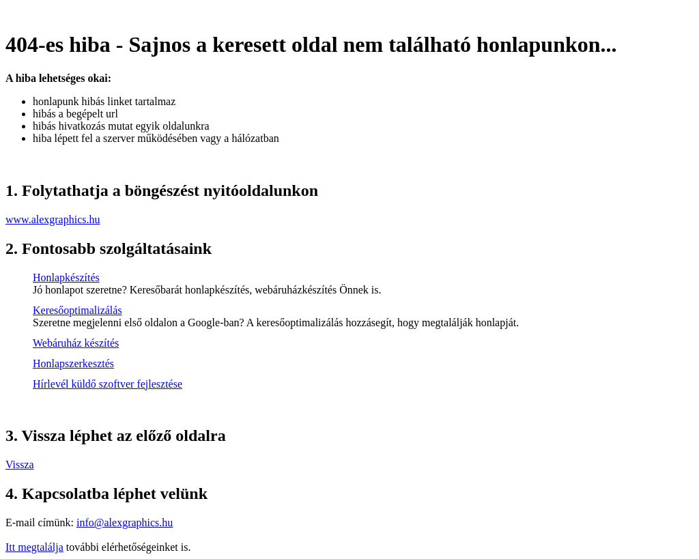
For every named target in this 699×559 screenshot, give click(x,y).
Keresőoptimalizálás (77, 310)
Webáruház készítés (76, 343)
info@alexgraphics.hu (124, 522)
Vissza (19, 464)
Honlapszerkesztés (73, 363)
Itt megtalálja (34, 547)
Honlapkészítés (66, 277)
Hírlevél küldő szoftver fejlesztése (107, 384)
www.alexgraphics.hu (52, 219)
